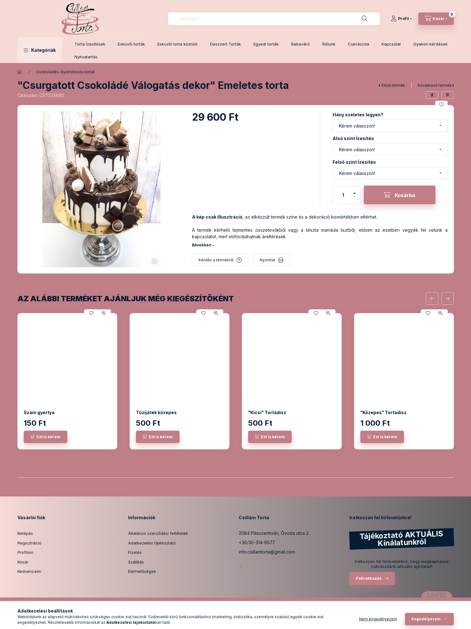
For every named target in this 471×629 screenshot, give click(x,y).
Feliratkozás (369, 578)
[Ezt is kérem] (45, 437)
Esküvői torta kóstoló (177, 43)
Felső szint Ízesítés (354, 162)
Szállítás (136, 561)
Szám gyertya (39, 412)
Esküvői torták (131, 43)
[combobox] (274, 18)
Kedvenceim (29, 571)
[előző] (432, 298)
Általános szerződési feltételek (158, 533)
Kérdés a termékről (216, 260)
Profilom (25, 552)
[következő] (447, 298)
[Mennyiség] (343, 195)
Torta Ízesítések (89, 43)
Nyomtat (267, 260)
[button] (39, 50)
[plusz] (354, 190)
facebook (240, 567)
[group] (235, 381)
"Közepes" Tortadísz (383, 412)
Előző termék (393, 85)
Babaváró (300, 43)
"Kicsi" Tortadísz (267, 412)
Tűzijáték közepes (156, 412)
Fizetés (135, 552)
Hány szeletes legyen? (358, 114)
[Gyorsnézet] (104, 313)
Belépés (25, 533)
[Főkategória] (19, 72)
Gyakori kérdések (430, 43)
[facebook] (432, 95)
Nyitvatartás (86, 56)
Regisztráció (29, 542)
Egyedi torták (266, 43)
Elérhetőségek (142, 571)
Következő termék (435, 85)
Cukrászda (358, 43)
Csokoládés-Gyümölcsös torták (65, 72)
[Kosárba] (399, 195)
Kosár (22, 561)
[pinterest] (447, 95)
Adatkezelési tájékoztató (152, 542)
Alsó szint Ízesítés (353, 138)
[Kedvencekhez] (441, 104)
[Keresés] (365, 19)
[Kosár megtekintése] (436, 18)
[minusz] (354, 199)
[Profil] (401, 18)
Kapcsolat (391, 43)
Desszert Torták (225, 43)
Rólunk (328, 43)
